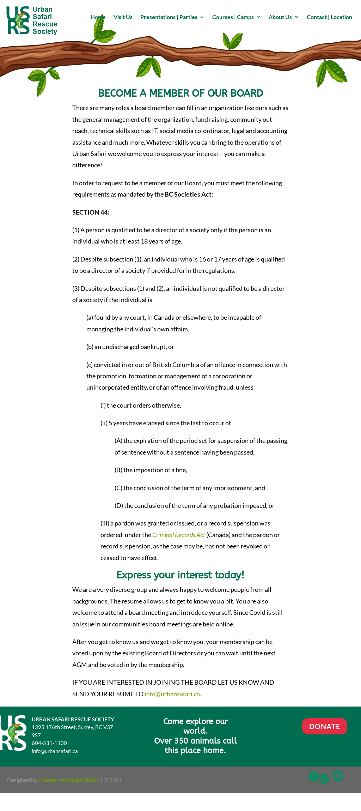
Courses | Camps (233, 17)
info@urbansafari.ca (172, 694)
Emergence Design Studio (69, 779)
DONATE (324, 726)
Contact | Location (329, 17)
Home (98, 17)
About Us (280, 17)
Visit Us (123, 17)
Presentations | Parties (168, 17)
